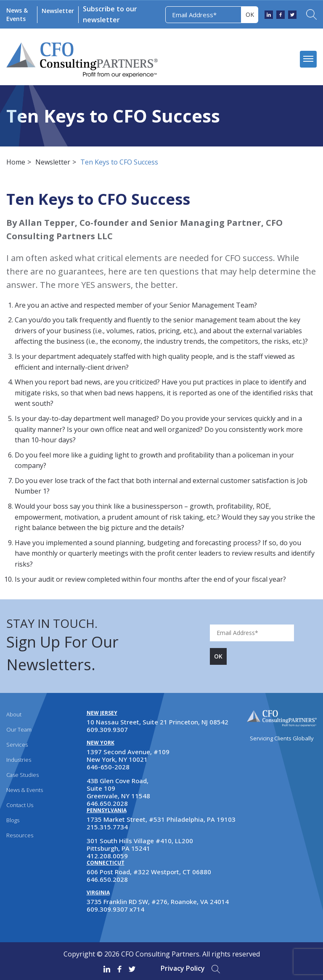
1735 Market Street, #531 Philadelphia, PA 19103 (161, 819)
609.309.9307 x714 (115, 909)
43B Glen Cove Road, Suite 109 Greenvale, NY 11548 (118, 788)
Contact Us (19, 805)
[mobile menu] (308, 59)
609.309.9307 (107, 729)
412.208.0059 (107, 856)
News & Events (17, 14)
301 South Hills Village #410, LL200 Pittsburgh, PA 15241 (140, 844)
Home (15, 162)
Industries (18, 759)
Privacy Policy (183, 968)
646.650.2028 (107, 803)
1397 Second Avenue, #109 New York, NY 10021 (128, 755)
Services (17, 744)
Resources (19, 835)
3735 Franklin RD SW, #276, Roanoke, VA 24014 (158, 901)
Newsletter (58, 11)
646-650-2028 (108, 767)
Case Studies (22, 775)
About (13, 714)
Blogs (12, 820)
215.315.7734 (107, 827)
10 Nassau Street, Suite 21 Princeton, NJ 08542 (157, 722)
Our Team (19, 729)
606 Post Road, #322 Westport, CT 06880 (149, 871)
